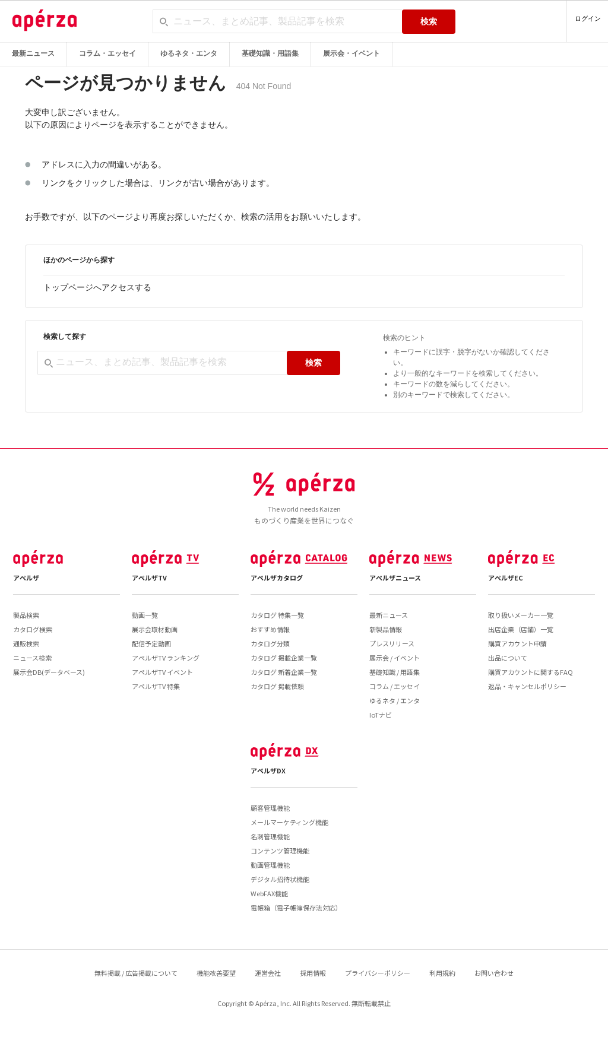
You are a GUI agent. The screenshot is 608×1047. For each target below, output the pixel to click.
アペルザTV (149, 577)
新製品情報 (385, 629)
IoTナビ (380, 714)
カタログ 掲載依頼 (277, 686)
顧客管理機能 (270, 808)
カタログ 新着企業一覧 (284, 672)
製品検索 (26, 615)
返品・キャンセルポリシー (527, 686)
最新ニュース (33, 53)
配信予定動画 (151, 643)
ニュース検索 (32, 657)
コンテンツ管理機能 (280, 850)
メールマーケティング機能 (289, 822)
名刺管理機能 (270, 836)
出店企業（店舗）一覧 (520, 629)
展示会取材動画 (155, 629)
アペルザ (26, 577)
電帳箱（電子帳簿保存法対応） (296, 907)
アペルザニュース (395, 577)
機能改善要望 (216, 973)
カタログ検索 (32, 629)
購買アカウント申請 (517, 643)
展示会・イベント (351, 53)
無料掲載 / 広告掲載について (136, 973)
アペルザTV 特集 (156, 686)
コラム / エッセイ (394, 686)
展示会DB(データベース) (49, 672)
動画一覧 (145, 615)
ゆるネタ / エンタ (394, 700)
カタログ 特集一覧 (277, 615)
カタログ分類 (270, 643)
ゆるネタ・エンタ (188, 53)
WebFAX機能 (269, 893)
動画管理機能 (270, 865)
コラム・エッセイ (107, 53)
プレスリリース (391, 643)
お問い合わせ (494, 973)
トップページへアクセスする (97, 287)
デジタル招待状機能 (280, 879)
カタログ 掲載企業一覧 (284, 657)
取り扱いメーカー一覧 (520, 615)
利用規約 (442, 973)
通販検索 (26, 643)
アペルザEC (505, 577)
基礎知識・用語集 (270, 53)
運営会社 (268, 973)
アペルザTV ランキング (166, 657)
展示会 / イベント (394, 657)
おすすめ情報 (270, 629)
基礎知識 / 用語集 (394, 672)
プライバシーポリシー (377, 973)
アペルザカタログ (277, 577)
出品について (507, 657)
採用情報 (313, 973)
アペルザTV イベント (162, 672)
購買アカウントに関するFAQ (530, 672)
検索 (428, 21)
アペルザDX (268, 770)
